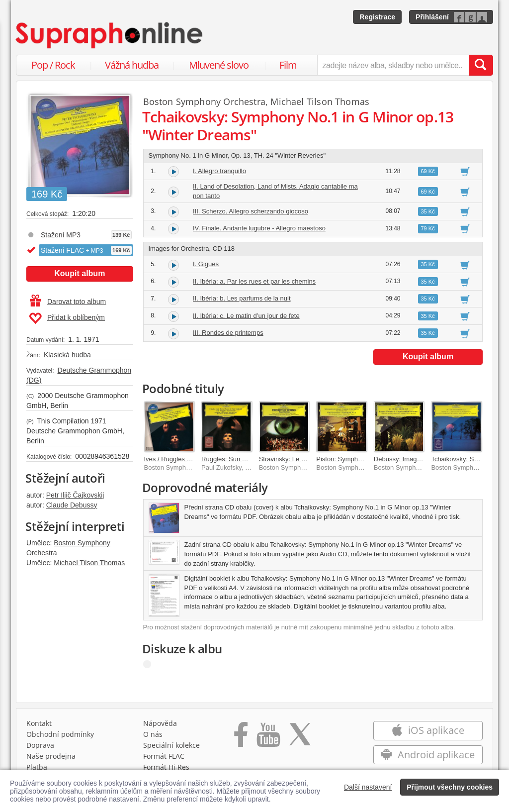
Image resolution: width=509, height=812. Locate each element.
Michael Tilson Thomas (89, 563)
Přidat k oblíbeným (67, 318)
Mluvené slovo (219, 65)
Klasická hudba (67, 355)
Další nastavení (368, 787)
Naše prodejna (51, 756)
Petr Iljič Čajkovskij (75, 495)
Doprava (40, 745)
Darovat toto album (68, 301)
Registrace (377, 17)
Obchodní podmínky (60, 734)
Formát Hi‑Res (166, 767)
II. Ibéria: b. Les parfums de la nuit (242, 298)
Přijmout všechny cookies (450, 787)
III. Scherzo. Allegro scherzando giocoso (250, 211)
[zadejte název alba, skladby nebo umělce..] (393, 65)
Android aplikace (428, 754)
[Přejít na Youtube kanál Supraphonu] (267, 737)
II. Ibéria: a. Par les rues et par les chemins (254, 281)
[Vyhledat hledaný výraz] (480, 65)
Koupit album (79, 273)
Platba (36, 767)
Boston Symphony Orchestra (204, 101)
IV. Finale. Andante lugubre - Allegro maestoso (259, 228)
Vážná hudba (132, 65)
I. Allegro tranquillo (219, 171)
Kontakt (39, 723)
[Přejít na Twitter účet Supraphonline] (299, 737)
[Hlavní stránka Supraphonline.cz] (110, 35)
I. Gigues (206, 264)
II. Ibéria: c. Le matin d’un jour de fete (246, 315)
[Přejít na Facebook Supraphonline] (241, 737)
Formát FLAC (163, 756)
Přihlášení (432, 17)
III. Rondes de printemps (228, 332)
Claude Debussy (71, 505)
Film (288, 65)
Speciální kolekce (171, 745)
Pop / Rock (53, 65)
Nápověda (160, 723)
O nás (153, 734)
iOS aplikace (427, 730)
